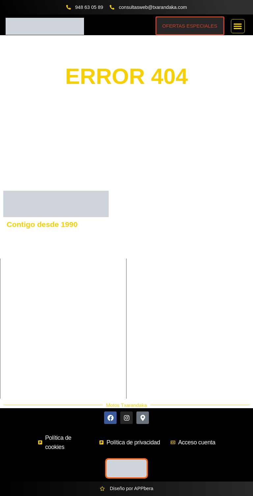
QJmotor (144, 289)
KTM (140, 222)
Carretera (17, 292)
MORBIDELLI (203, 278)
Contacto (146, 333)
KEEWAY (145, 256)
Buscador (147, 349)
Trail (11, 337)
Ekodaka (146, 357)
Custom (75, 304)
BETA (195, 267)
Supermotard (80, 326)
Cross (13, 304)
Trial (71, 337)
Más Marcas (150, 341)
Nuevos (145, 373)
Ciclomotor (78, 292)
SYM (194, 256)
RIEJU (142, 267)
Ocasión (146, 381)
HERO (196, 289)
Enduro (14, 315)
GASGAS (145, 233)
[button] (238, 26)
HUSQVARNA (204, 222)
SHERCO (145, 278)
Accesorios (148, 365)
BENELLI (199, 245)
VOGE (196, 233)
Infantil (74, 315)
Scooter (15, 326)
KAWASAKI (147, 245)
